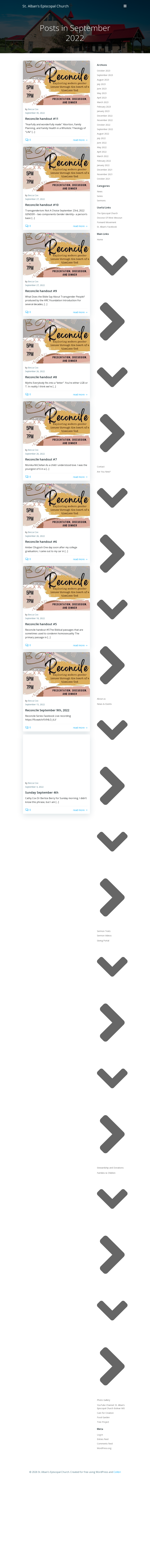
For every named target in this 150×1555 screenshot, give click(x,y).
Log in (99, 1511)
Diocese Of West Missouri (108, 217)
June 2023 (100, 88)
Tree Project (102, 1498)
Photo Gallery (102, 1477)
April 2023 (100, 97)
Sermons (100, 200)
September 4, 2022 (34, 788)
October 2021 (102, 178)
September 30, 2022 (35, 114)
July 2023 (100, 84)
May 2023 (100, 93)
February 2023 (103, 106)
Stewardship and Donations (109, 1229)
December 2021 (103, 169)
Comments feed (104, 1520)
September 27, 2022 (35, 201)
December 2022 (103, 115)
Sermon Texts (102, 977)
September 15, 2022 (35, 706)
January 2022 (102, 165)
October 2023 (102, 70)
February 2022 (103, 160)
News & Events (112, 853)
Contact (100, 482)
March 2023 (101, 102)
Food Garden (102, 1494)
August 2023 (102, 79)
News (98, 191)
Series (99, 196)
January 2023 (102, 111)
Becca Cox (33, 111)
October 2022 (102, 124)
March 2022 (101, 156)
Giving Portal (112, 1105)
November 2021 (104, 174)
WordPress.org (103, 1525)
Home (112, 358)
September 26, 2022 (35, 373)
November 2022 (104, 120)
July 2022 (100, 138)
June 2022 (100, 142)
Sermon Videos (103, 981)
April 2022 (100, 151)
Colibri (117, 1547)
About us (100, 729)
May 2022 (100, 147)
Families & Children (112, 1353)
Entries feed (101, 1516)
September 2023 (104, 75)
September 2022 (104, 129)
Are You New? (112, 606)
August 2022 (102, 133)
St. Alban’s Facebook (106, 226)
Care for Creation (104, 1489)
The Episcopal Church (106, 213)
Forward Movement (105, 222)
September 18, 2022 (35, 620)
